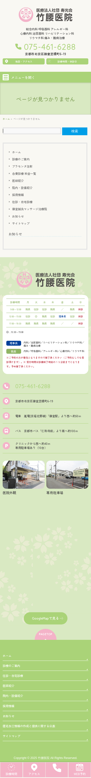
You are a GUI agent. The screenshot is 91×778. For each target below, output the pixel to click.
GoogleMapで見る (45, 618)
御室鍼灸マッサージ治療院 (29, 209)
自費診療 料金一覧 (24, 173)
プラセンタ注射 (22, 166)
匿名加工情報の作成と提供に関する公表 (29, 726)
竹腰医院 (44, 758)
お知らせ (18, 216)
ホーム (16, 152)
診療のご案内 (21, 159)
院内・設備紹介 (22, 188)
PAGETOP (45, 634)
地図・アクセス (23, 61)
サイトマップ (21, 223)
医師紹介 (18, 180)
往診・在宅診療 (22, 202)
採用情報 (18, 195)
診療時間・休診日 (67, 61)
